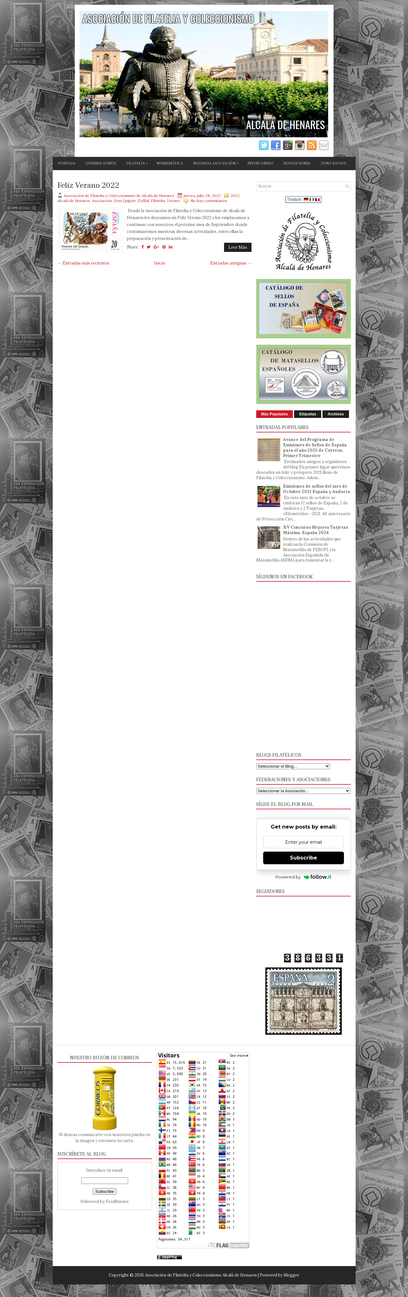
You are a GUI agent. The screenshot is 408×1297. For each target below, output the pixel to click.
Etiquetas (307, 414)
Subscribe (303, 858)
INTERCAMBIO (260, 163)
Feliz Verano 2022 (88, 185)
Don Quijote (125, 200)
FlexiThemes (176, 1290)
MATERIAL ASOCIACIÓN (217, 162)
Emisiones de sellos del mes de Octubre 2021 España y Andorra (316, 489)
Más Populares (274, 414)
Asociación (102, 200)
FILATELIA (138, 162)
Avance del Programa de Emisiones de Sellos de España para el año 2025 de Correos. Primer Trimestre (315, 447)
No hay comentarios (209, 200)
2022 (234, 195)
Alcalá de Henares (73, 200)
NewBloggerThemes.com (238, 1290)
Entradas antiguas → (230, 263)
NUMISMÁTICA (170, 163)
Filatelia (158, 200)
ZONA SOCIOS (333, 163)
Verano (173, 200)
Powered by (303, 876)
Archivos (336, 414)
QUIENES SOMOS (101, 163)
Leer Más (237, 247)
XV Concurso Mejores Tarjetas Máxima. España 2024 (315, 530)
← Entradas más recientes (83, 263)
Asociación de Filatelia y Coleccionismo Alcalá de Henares (201, 1275)
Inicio (159, 263)
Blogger (291, 1275)
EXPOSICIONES (296, 163)
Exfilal (143, 200)
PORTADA (66, 163)
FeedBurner (117, 1201)
